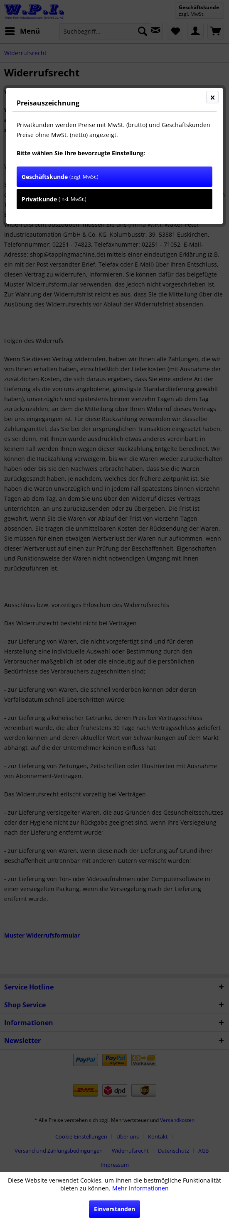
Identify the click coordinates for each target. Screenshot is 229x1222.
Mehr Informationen (140, 1188)
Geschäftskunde (60, 177)
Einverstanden (114, 1209)
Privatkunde (54, 199)
